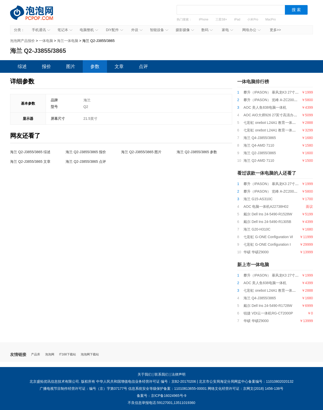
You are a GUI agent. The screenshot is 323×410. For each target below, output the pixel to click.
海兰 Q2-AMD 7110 (259, 160)
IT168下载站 (67, 354)
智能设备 (159, 30)
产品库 (35, 354)
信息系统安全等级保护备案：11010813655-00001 (167, 388)
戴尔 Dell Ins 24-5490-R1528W (268, 214)
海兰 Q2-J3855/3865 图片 (141, 152)
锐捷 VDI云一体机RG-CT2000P (268, 313)
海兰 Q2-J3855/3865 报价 (86, 152)
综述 (22, 66)
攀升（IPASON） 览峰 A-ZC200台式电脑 (276, 100)
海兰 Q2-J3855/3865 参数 (197, 152)
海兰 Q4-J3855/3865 (260, 138)
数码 (207, 30)
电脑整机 (89, 30)
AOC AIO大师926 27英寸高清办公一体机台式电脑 (283, 115)
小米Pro (252, 19)
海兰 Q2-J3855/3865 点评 (86, 162)
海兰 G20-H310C (257, 229)
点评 (143, 66)
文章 (119, 66)
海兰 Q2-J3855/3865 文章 (30, 162)
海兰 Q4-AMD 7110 (259, 145)
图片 (70, 66)
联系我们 (161, 374)
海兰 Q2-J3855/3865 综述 (30, 152)
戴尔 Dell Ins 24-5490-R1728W (268, 306)
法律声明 (178, 374)
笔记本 (65, 30)
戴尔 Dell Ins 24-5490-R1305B (267, 222)
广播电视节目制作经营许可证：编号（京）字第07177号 (83, 388)
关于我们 (145, 374)
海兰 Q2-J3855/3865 (260, 153)
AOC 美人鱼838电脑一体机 (265, 107)
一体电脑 (46, 41)
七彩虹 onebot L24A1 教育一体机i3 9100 (275, 123)
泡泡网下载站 (90, 354)
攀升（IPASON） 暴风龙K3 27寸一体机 (275, 92)
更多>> (275, 30)
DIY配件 (114, 30)
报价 (46, 66)
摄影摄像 (185, 30)
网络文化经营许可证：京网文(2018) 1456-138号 (245, 388)
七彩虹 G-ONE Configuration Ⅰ (267, 244)
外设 (137, 30)
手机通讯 (41, 30)
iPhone (203, 19)
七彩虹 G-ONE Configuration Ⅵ (268, 237)
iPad (237, 19)
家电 (227, 30)
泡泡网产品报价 (36, 16)
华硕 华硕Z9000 (256, 252)
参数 (94, 66)
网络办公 (251, 30)
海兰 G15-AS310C (258, 199)
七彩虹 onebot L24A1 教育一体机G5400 (275, 130)
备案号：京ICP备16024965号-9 (161, 396)
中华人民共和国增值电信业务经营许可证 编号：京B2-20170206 (146, 381)
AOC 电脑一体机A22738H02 (266, 206)
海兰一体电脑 (67, 41)
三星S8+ (221, 19)
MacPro (270, 19)
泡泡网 (49, 354)
